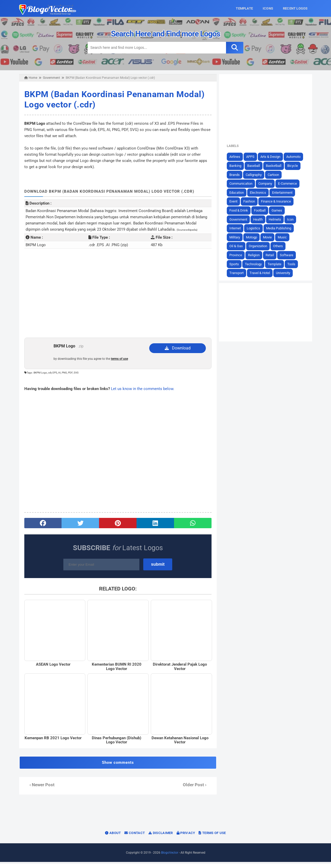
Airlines (236, 157)
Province (237, 255)
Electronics (260, 192)
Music (284, 237)
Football (262, 210)
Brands (236, 174)
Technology (255, 264)
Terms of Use (212, 835)
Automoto (295, 157)
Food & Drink (240, 210)
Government (240, 219)
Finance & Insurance (278, 201)
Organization (260, 246)
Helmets (277, 219)
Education (238, 192)
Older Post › (195, 786)
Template (276, 264)
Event (235, 201)
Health (260, 219)
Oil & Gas (238, 246)
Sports (236, 264)
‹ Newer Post (39, 786)
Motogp (253, 237)
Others (280, 246)
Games (279, 210)
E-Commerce (289, 183)
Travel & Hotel (262, 273)
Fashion (251, 201)
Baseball (255, 166)
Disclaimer (160, 835)
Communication (242, 183)
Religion (256, 255)
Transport (238, 273)
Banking (237, 166)
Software (288, 255)
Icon (292, 219)
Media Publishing (280, 228)
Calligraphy (256, 174)
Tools (293, 264)
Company (267, 183)
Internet (237, 228)
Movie (269, 237)
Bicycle (294, 166)
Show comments (117, 764)
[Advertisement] (117, 296)
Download (178, 348)
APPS (252, 157)
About (113, 835)
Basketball (275, 166)
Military (236, 237)
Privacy (186, 835)
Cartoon (275, 174)
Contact (134, 835)
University (285, 273)
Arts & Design (272, 157)
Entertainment (284, 192)
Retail (272, 255)
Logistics (255, 228)
